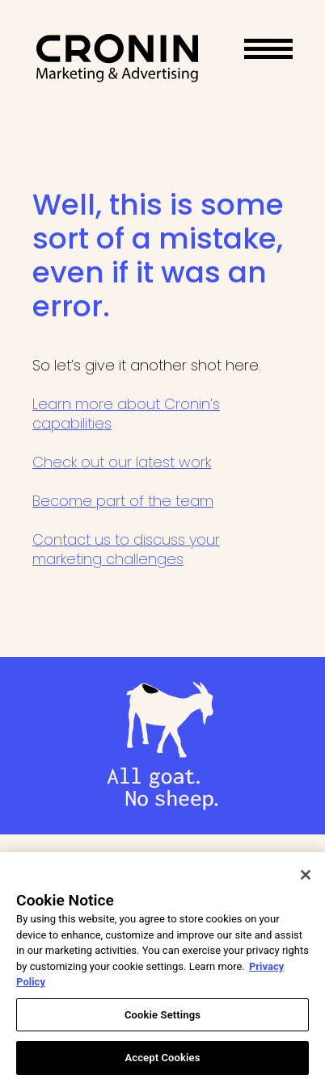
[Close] (305, 878)
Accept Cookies (162, 1062)
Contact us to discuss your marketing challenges (126, 549)
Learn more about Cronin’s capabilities (126, 413)
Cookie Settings (162, 1018)
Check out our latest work (121, 462)
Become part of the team (122, 501)
